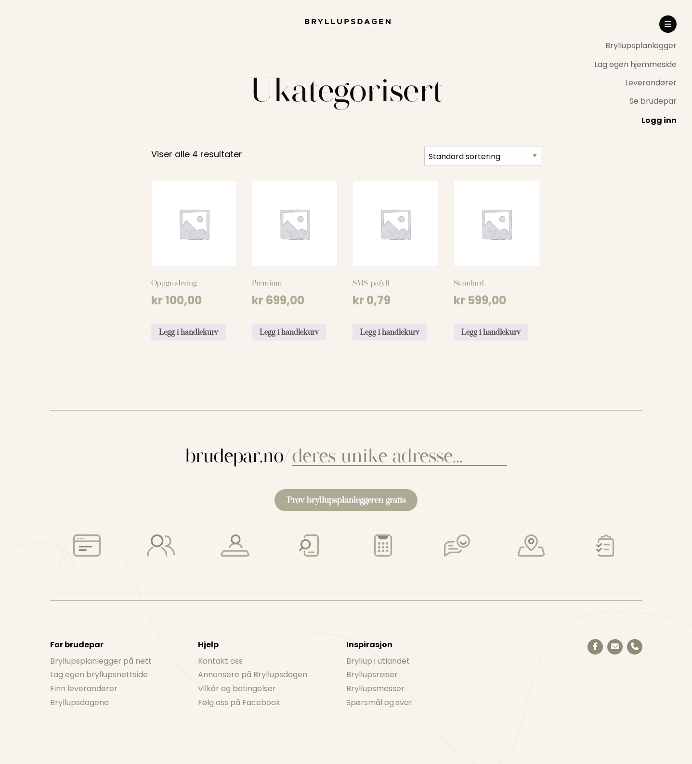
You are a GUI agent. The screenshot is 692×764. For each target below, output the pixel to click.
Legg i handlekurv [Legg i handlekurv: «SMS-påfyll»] (389, 332)
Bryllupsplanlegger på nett (101, 661)
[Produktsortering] (482, 156)
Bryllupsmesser (375, 688)
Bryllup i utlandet (378, 661)
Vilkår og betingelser (237, 688)
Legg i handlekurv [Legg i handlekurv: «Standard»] (491, 332)
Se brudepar (653, 101)
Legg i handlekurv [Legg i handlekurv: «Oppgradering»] (188, 332)
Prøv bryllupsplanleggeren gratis (346, 500)
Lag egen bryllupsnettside (99, 674)
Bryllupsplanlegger (641, 45)
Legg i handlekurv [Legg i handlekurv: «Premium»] (289, 332)
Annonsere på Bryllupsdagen (252, 674)
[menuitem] (635, 46)
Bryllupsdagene (79, 702)
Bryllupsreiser (372, 674)
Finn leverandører (84, 688)
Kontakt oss (220, 661)
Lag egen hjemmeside (635, 64)
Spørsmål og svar (379, 702)
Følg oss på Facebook (239, 702)
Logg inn (659, 120)
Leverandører (651, 82)
